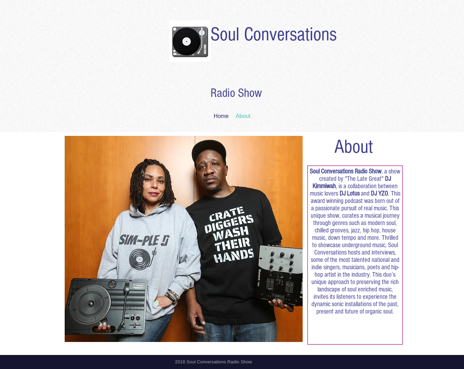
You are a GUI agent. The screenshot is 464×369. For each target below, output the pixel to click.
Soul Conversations (274, 34)
